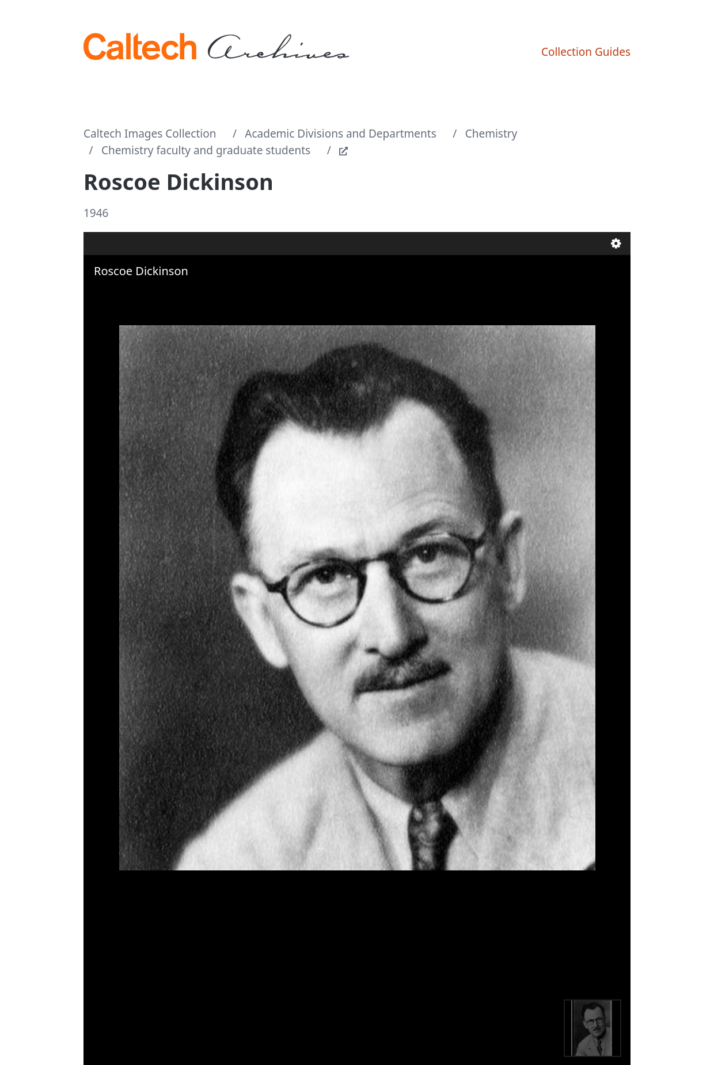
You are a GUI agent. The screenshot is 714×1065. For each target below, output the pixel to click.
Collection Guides (586, 51)
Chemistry (491, 133)
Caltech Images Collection (149, 133)
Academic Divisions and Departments (340, 133)
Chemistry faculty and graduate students (205, 150)
